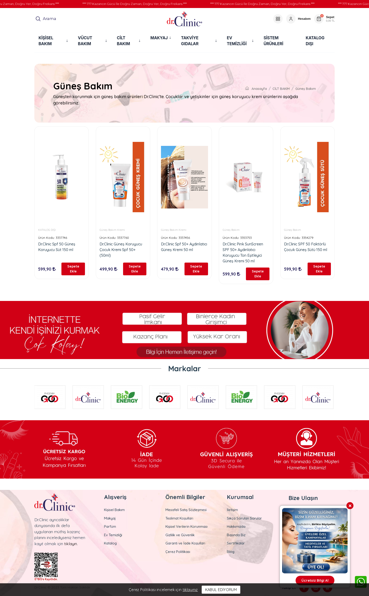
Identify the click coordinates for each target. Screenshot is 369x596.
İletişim (232, 510)
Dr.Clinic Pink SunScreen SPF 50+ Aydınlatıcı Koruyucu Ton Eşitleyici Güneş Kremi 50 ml (243, 252)
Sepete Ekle (73, 268)
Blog (230, 551)
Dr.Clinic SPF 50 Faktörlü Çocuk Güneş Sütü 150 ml (305, 247)
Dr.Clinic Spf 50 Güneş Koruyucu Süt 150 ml (56, 247)
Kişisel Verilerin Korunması (186, 526)
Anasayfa (256, 89)
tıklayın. (71, 543)
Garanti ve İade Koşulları (185, 543)
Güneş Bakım (305, 89)
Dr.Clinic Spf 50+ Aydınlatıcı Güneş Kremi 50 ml (184, 247)
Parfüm (110, 526)
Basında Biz (236, 535)
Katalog (110, 543)
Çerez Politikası (177, 551)
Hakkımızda (236, 526)
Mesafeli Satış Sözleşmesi (186, 510)
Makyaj (110, 518)
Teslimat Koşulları (179, 518)
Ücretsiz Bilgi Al (315, 580)
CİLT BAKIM (281, 89)
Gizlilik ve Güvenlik (180, 535)
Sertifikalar (236, 543)
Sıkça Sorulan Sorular (244, 518)
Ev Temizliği (113, 535)
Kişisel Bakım (114, 510)
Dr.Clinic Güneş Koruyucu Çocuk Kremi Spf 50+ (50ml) (121, 250)
